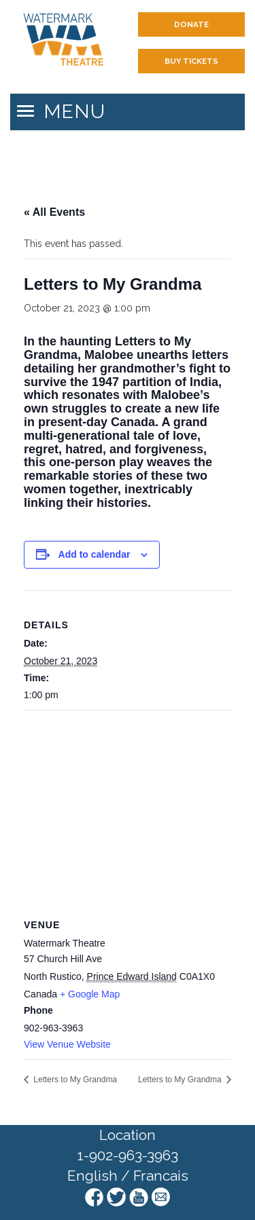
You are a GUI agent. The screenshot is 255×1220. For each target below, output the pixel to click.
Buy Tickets (191, 61)
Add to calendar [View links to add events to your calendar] (94, 554)
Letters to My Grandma (74, 1079)
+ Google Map (90, 994)
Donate (191, 24)
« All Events (54, 212)
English (92, 1175)
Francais (160, 1175)
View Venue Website (67, 1044)
